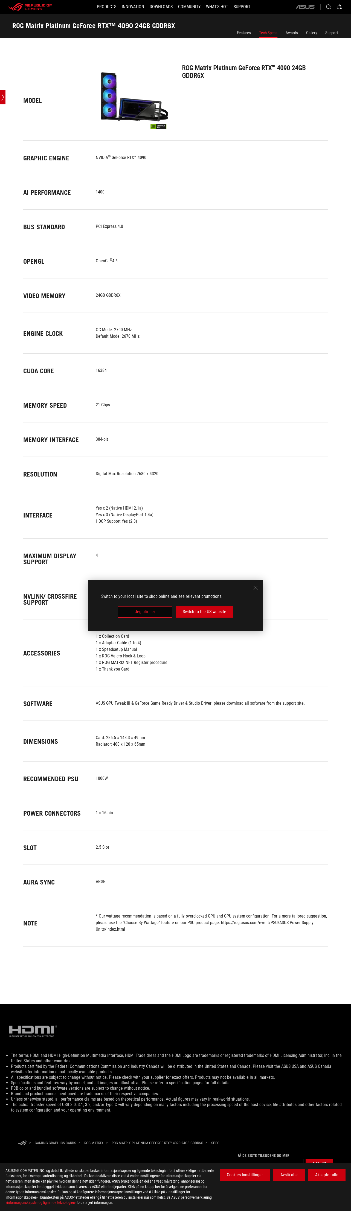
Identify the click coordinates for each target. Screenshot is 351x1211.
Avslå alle (289, 1174)
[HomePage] (22, 1143)
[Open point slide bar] (2, 97)
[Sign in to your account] (339, 7)
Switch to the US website (204, 611)
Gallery (311, 32)
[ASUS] (305, 6)
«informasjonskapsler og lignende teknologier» (40, 1202)
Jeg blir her (145, 611)
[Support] (242, 7)
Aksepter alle (326, 1174)
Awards (292, 32)
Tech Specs (268, 32)
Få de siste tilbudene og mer (263, 1155)
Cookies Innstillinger (245, 1174)
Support (331, 32)
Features (244, 32)
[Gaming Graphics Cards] (55, 1143)
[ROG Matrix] (93, 1143)
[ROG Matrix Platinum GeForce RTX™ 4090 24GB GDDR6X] (157, 1143)
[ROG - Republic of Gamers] (30, 7)
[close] (255, 588)
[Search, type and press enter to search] (328, 6)
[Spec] (215, 1143)
